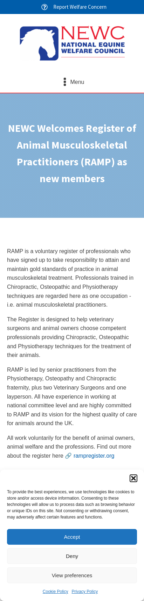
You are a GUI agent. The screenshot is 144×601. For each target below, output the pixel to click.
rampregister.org (94, 456)
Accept (72, 537)
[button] (133, 478)
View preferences (72, 575)
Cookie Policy (55, 591)
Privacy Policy (85, 591)
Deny (72, 556)
